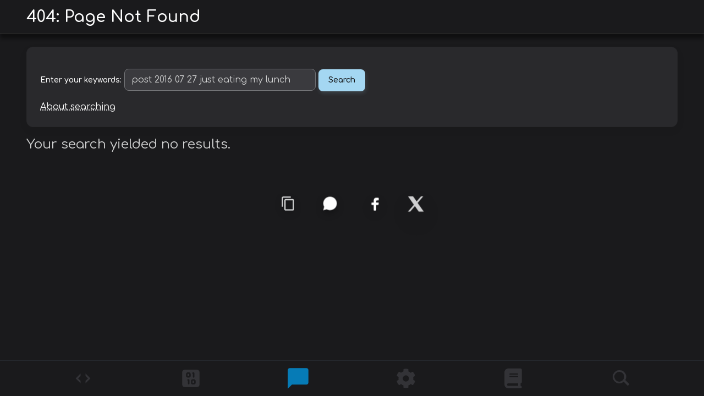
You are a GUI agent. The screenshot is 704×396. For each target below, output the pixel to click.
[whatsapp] (330, 203)
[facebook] (374, 204)
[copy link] (288, 203)
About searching (78, 107)
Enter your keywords (80, 80)
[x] (416, 204)
